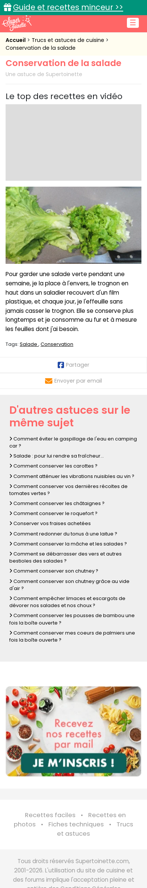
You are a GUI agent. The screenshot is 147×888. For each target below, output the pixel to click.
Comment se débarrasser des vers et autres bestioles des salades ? (65, 557)
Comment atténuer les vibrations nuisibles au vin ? (71, 476)
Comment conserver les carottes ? (53, 466)
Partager (73, 364)
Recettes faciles (50, 815)
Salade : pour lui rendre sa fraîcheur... (56, 456)
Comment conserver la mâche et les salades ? (68, 544)
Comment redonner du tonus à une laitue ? (63, 534)
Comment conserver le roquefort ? (53, 513)
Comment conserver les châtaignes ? (57, 503)
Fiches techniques (76, 824)
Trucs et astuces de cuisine (69, 40)
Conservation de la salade (41, 48)
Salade (29, 344)
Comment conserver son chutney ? (53, 571)
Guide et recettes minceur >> (68, 7)
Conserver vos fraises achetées (50, 523)
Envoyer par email (73, 380)
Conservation (57, 344)
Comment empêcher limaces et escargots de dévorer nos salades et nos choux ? (67, 602)
